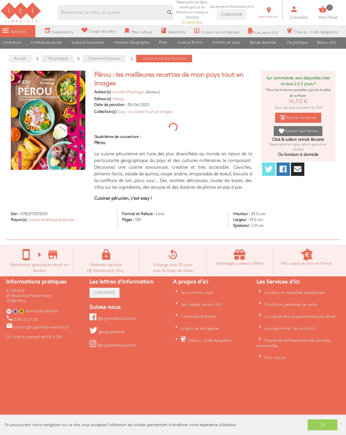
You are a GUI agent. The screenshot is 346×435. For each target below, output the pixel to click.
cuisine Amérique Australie (51, 220)
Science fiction (190, 42)
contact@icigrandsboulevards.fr (37, 327)
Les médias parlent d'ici (201, 304)
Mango (119, 99)
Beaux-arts (326, 42)
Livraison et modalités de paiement (295, 292)
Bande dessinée (263, 42)
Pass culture (274, 358)
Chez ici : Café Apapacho (210, 340)
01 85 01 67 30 (22, 319)
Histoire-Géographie (131, 42)
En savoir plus (192, 12)
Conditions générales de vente (290, 304)
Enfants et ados (226, 42)
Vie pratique (296, 42)
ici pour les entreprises (200, 328)
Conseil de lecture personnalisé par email (299, 316)
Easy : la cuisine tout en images (145, 112)
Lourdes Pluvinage (128, 92)
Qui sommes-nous (197, 292)
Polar (163, 42)
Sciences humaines (87, 42)
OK (322, 425)
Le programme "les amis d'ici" (290, 328)
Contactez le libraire (198, 316)
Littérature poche (46, 42)
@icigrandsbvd (106, 332)
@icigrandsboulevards (112, 318)
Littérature (11, 42)
